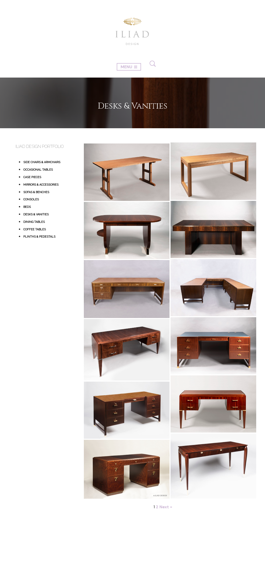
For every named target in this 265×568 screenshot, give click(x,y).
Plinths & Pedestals (39, 236)
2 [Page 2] (157, 507)
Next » (165, 507)
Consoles (31, 199)
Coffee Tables (34, 229)
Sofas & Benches (36, 192)
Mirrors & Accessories (40, 184)
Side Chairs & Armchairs (41, 162)
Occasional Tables (38, 169)
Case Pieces (32, 177)
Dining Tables (34, 222)
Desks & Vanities (36, 214)
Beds (27, 207)
